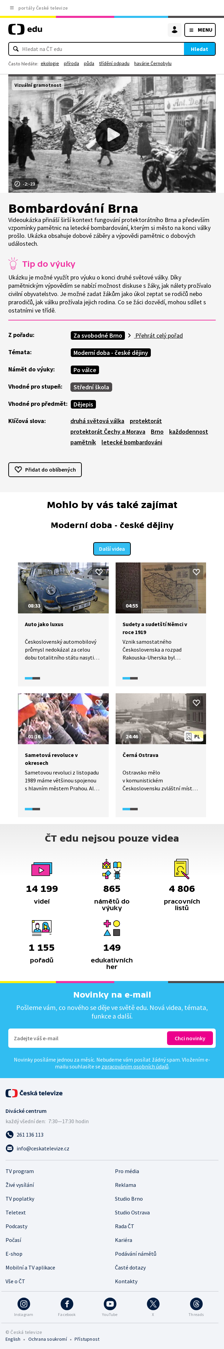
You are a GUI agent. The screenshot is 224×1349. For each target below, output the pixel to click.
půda (89, 63)
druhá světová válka (97, 421)
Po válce (85, 370)
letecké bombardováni (131, 442)
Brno (157, 431)
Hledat (199, 48)
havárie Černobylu (153, 63)
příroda (71, 63)
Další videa (112, 547)
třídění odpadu (114, 63)
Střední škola (91, 387)
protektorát (146, 421)
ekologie (50, 63)
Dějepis (83, 404)
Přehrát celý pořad (158, 335)
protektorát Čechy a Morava (107, 431)
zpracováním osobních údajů (134, 1064)
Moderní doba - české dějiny (111, 353)
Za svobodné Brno (98, 335)
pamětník (83, 442)
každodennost (188, 431)
